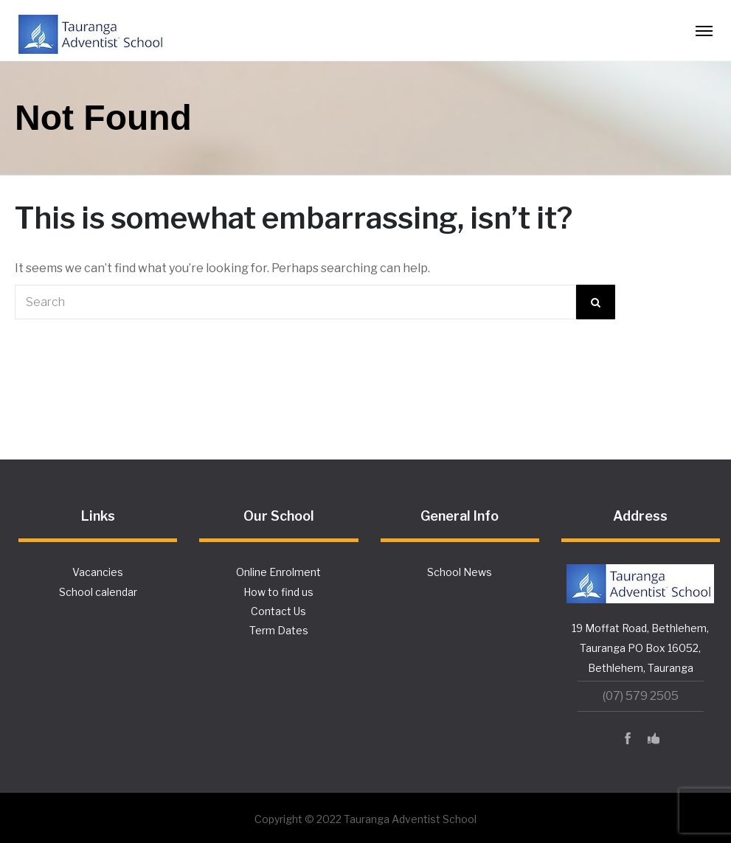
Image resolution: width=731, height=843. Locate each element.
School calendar (98, 592)
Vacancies (97, 572)
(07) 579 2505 (641, 696)
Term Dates (278, 630)
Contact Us (278, 611)
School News (459, 572)
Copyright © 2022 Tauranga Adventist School (365, 819)
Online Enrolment (278, 572)
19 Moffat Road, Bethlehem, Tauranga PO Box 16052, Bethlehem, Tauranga (640, 648)
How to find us (278, 592)
